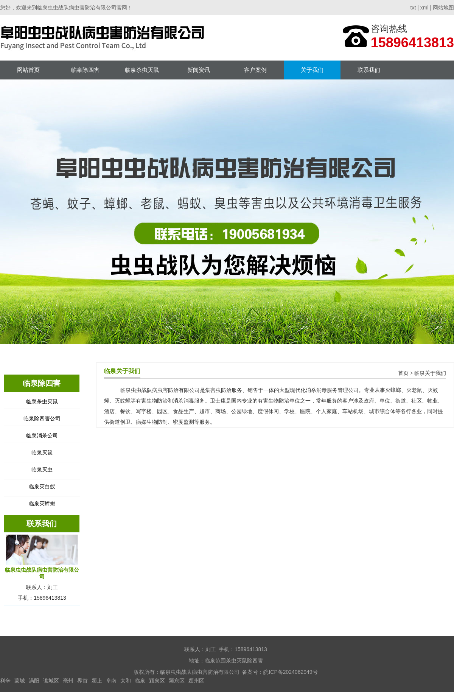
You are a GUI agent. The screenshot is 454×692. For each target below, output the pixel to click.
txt (413, 8)
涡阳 (34, 681)
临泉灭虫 (42, 470)
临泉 (140, 681)
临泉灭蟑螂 (42, 504)
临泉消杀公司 (42, 435)
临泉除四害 (85, 70)
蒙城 (19, 681)
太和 (125, 681)
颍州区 (196, 681)
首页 (403, 373)
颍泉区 (157, 681)
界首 (82, 681)
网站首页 (28, 70)
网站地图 (443, 8)
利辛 (5, 681)
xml (424, 8)
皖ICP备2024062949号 (290, 672)
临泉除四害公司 (42, 418)
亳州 (68, 681)
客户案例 (255, 70)
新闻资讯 (198, 70)
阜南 (111, 681)
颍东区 (177, 681)
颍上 (97, 681)
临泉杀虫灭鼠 (142, 70)
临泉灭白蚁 (42, 487)
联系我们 (369, 70)
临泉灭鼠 (42, 452)
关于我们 (312, 70)
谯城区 (51, 681)
